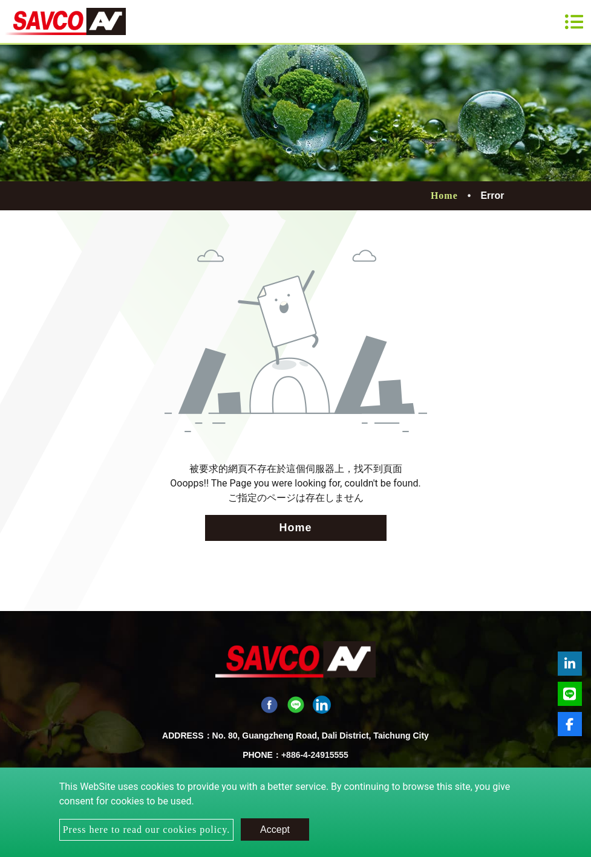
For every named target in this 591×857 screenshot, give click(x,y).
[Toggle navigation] (574, 22)
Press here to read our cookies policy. (146, 829)
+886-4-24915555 (314, 755)
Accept (275, 829)
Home (444, 195)
